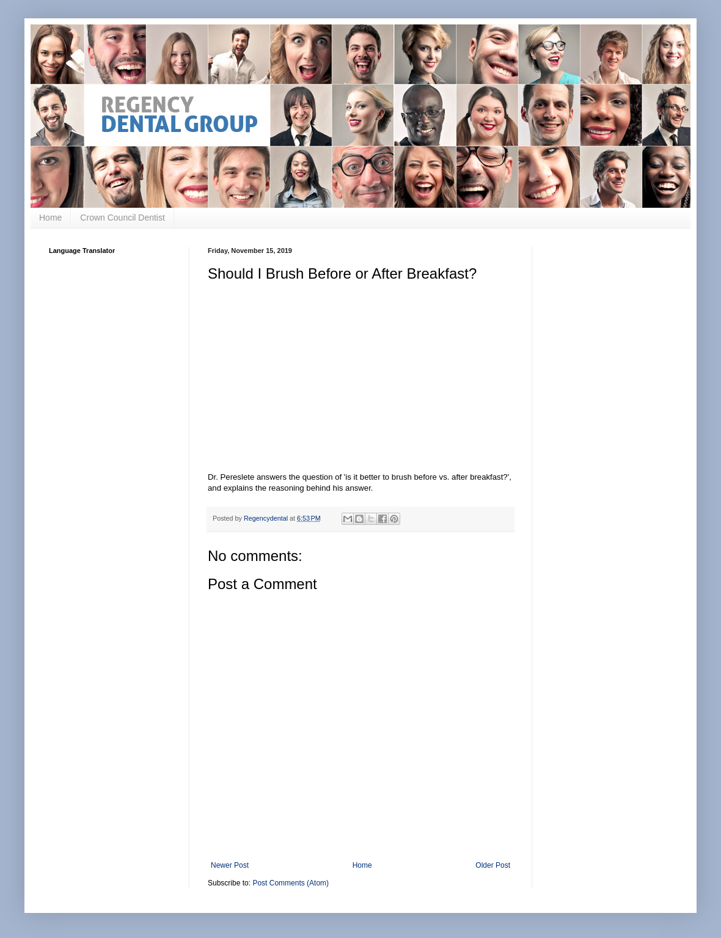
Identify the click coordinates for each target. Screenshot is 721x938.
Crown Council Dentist (122, 217)
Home (50, 217)
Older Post (492, 865)
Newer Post (230, 865)
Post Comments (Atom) (290, 883)
